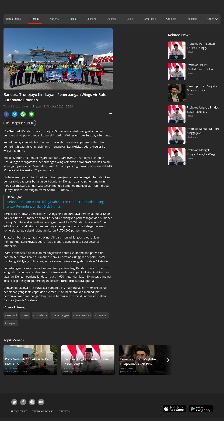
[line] (31, 114)
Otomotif (171, 18)
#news (25, 315)
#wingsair (10, 323)
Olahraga (111, 18)
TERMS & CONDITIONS (42, 411)
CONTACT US (65, 411)
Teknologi (192, 18)
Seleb (130, 18)
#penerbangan (60, 315)
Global (72, 18)
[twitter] (15, 114)
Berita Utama (13, 18)
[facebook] (6, 114)
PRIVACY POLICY (19, 411)
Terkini (35, 18)
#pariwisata (40, 315)
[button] (168, 360)
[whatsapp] (23, 114)
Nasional (54, 18)
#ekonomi (11, 315)
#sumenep (101, 315)
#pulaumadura (82, 315)
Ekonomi (91, 18)
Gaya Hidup (150, 18)
